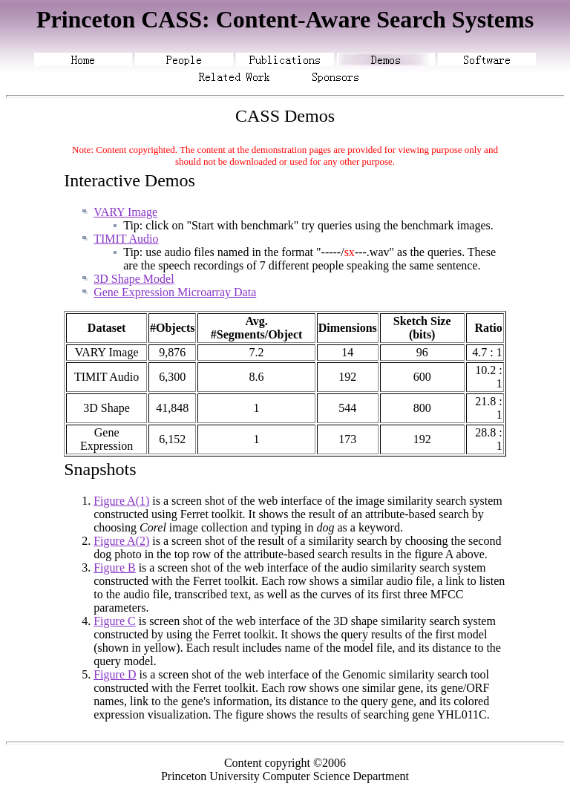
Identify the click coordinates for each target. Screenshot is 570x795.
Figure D (115, 674)
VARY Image (125, 212)
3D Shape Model (134, 278)
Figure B (114, 567)
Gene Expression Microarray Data (175, 292)
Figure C (114, 621)
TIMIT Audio (126, 238)
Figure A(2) (121, 540)
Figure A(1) (121, 500)
